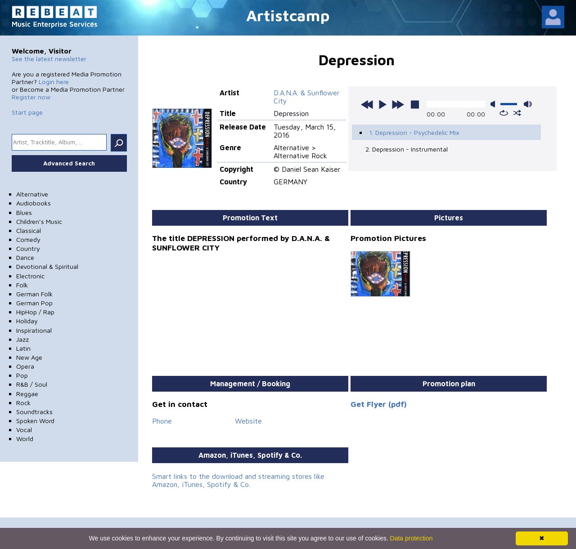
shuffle (517, 113)
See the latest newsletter (49, 58)
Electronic (30, 276)
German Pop (34, 303)
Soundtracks (34, 411)
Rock (23, 402)
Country (28, 248)
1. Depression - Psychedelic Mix (414, 132)
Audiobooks (33, 203)
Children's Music (39, 221)
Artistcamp (288, 15)
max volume (528, 104)
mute (494, 104)
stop (415, 104)
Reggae (27, 393)
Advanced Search (69, 163)
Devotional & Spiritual (47, 266)
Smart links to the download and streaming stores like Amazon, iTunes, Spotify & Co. (238, 480)
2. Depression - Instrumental (406, 149)
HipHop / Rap (35, 312)
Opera (25, 366)
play (383, 104)
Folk (22, 285)
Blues (24, 212)
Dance (25, 257)
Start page (27, 112)
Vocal (24, 429)
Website (248, 421)
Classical (28, 230)
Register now (31, 97)
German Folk (34, 294)
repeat (503, 113)
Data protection (411, 538)
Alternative (32, 194)
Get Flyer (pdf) (379, 404)
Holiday (27, 321)
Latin (23, 348)
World (24, 438)
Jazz (22, 339)
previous (367, 104)
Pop (22, 375)
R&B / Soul (31, 384)
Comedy (28, 239)
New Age (29, 357)
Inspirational (34, 330)
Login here (54, 81)
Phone (162, 421)
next (398, 104)
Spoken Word (35, 420)
